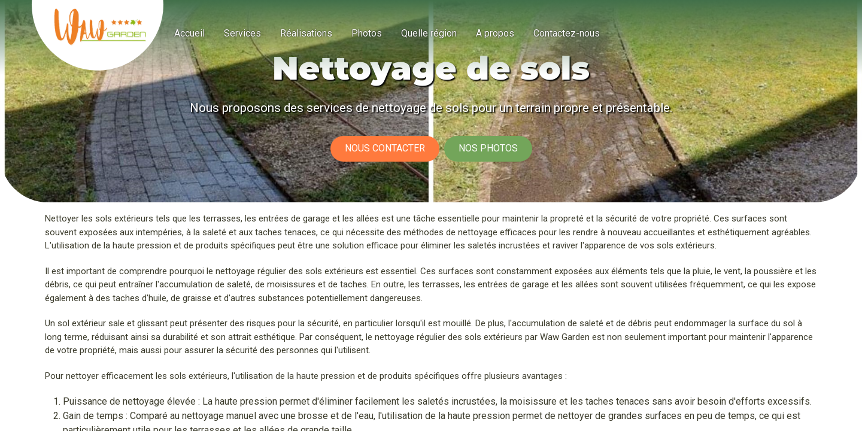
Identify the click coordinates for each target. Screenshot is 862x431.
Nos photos (488, 148)
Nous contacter (385, 148)
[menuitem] (189, 33)
